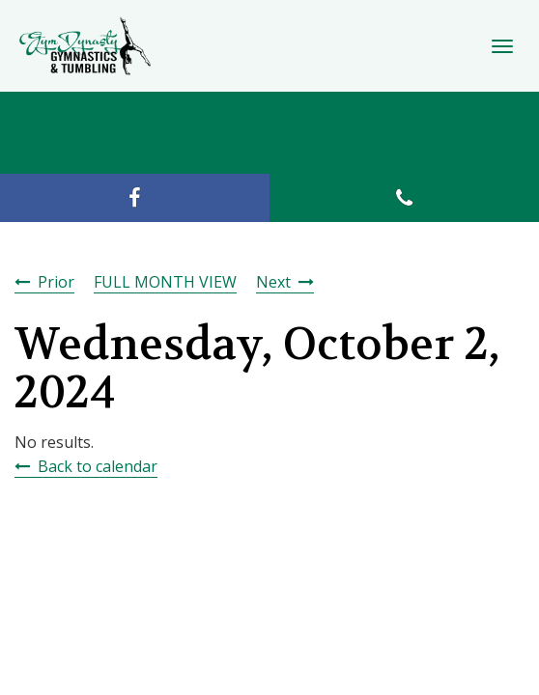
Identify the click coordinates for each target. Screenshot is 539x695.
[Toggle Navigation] (502, 46)
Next (273, 281)
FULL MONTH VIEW (165, 281)
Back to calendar (97, 466)
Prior (56, 281)
